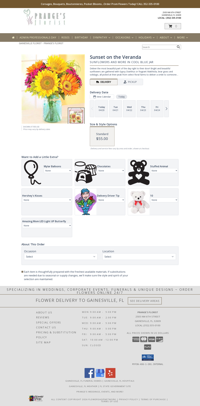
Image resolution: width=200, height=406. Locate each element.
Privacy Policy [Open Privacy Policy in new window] (128, 399)
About (166, 37)
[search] (178, 47)
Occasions (124, 37)
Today (121, 96)
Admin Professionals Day (38, 37)
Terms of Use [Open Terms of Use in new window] (109, 401)
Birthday (81, 37)
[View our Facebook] (89, 376)
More (182, 37)
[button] (173, 26)
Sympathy (102, 37)
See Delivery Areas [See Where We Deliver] (145, 301)
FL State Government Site (115, 386)
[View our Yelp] (110, 376)
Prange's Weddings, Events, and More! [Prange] (100, 391)
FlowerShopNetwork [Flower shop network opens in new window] (102, 399)
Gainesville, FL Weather (83, 386)
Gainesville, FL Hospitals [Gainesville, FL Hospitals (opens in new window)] (119, 380)
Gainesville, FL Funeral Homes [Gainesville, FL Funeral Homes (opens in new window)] (83, 380)
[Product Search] (158, 47)
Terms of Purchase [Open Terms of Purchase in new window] (153, 399)
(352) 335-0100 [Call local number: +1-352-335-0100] (173, 17)
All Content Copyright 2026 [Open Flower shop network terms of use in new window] (69, 399)
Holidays (147, 37)
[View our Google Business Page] (100, 376)
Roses (65, 37)
